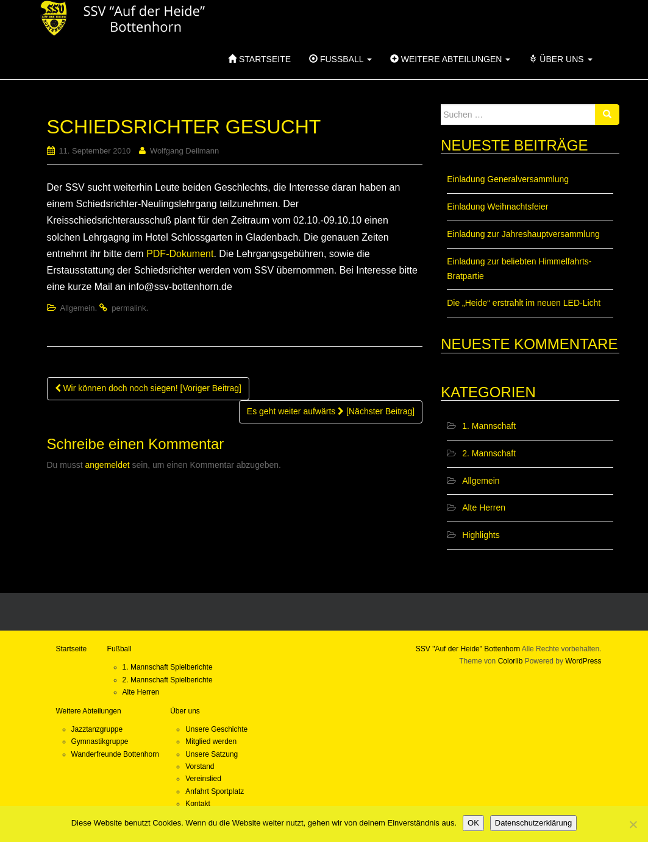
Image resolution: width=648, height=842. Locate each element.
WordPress (583, 661)
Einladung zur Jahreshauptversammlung (523, 234)
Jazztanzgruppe (97, 729)
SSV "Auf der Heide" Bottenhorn (468, 649)
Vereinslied (203, 778)
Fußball (340, 59)
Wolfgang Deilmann (184, 150)
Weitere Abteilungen (450, 59)
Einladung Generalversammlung (508, 179)
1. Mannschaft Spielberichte (168, 667)
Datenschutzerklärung (533, 822)
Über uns (560, 59)
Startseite (259, 59)
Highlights (480, 535)
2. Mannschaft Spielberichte (168, 680)
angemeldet (107, 465)
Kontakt (197, 803)
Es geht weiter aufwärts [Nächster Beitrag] (331, 411)
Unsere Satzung (211, 754)
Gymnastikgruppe (100, 741)
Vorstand (199, 766)
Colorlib (510, 661)
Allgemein (77, 308)
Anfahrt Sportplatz (214, 791)
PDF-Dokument (179, 254)
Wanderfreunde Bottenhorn (115, 754)
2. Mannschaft (489, 453)
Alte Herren (483, 507)
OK (473, 822)
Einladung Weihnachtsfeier (497, 206)
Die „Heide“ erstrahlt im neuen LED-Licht (523, 303)
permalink (129, 308)
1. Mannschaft (489, 426)
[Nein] (633, 824)
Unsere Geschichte (216, 729)
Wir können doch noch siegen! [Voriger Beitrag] (148, 388)
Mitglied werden (211, 741)
